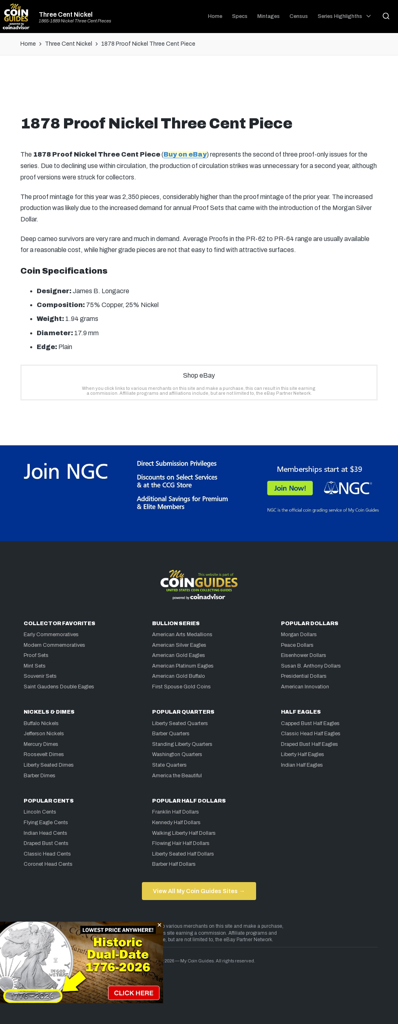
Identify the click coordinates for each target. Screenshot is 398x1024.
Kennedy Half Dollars (176, 822)
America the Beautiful (177, 776)
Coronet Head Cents (48, 864)
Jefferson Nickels (44, 733)
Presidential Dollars (304, 676)
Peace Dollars (297, 645)
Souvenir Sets (40, 676)
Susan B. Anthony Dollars (311, 666)
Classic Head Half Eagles (311, 733)
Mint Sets (35, 666)
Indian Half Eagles (302, 765)
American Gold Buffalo (178, 676)
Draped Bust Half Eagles (309, 744)
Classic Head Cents (47, 854)
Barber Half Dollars (174, 864)
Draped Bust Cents (46, 843)
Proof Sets (36, 655)
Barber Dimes (39, 776)
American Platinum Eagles (183, 666)
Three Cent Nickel (66, 14)
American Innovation (305, 687)
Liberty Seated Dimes (49, 765)
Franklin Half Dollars (175, 812)
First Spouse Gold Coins (181, 687)
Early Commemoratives (51, 634)
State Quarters (169, 765)
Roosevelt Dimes (44, 754)
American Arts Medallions (182, 634)
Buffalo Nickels (41, 723)
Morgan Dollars (299, 634)
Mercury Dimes (41, 744)
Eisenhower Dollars (303, 655)
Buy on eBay (185, 154)
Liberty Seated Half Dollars (183, 854)
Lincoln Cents (40, 812)
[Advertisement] (199, 88)
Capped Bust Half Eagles (310, 723)
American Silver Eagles (179, 645)
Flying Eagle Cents (46, 822)
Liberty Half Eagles (302, 754)
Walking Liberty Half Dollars (184, 833)
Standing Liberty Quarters (182, 744)
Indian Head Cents (45, 833)
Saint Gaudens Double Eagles (59, 687)
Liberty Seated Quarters (180, 723)
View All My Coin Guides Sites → (199, 891)
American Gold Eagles (178, 655)
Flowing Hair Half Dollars (181, 843)
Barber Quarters (171, 733)
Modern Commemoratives (54, 645)
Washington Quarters (177, 754)
